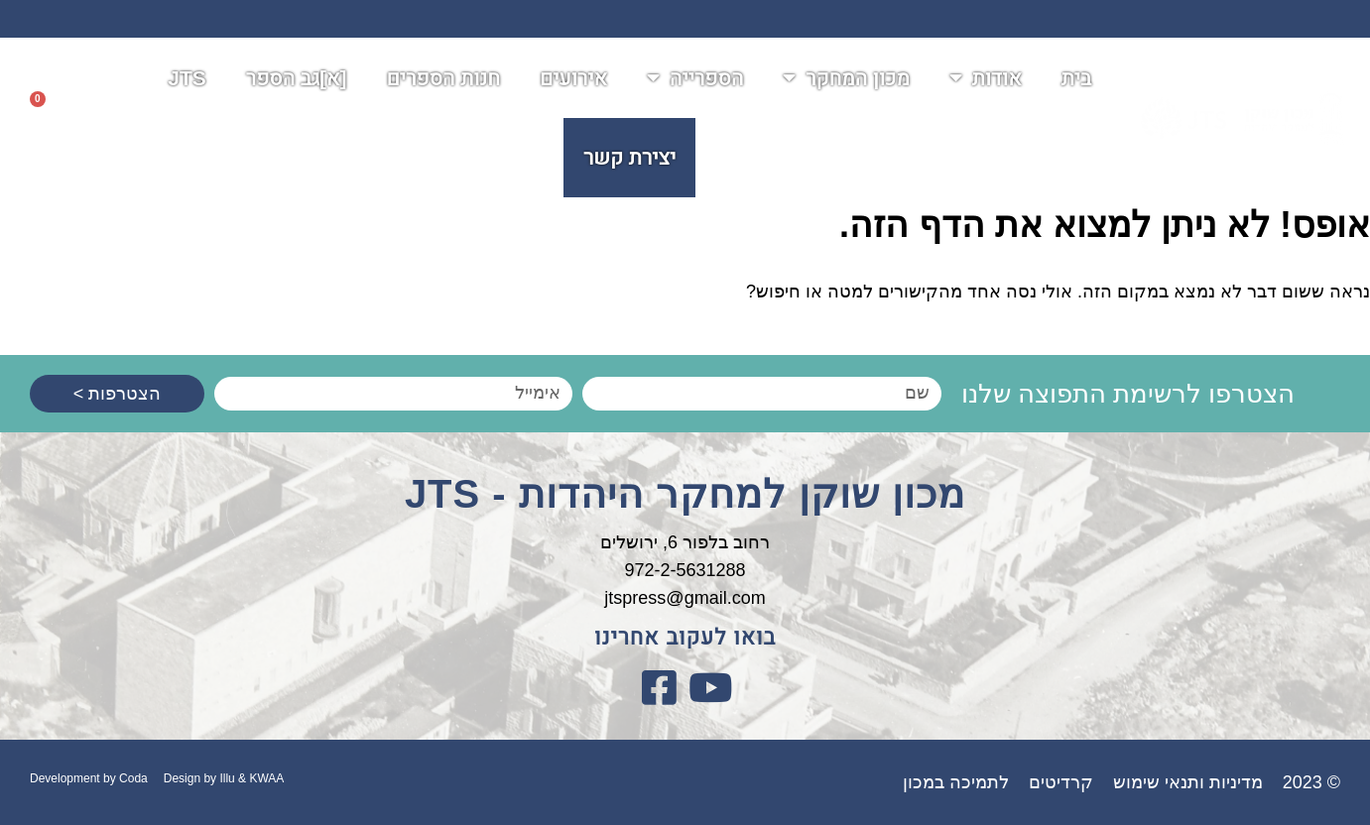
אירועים (573, 79)
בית (1076, 79)
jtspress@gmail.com (684, 598)
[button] (93, 120)
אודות (985, 79)
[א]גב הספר (296, 79)
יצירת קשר (629, 159)
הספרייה (695, 79)
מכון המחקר (846, 79)
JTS (187, 79)
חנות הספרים (443, 79)
